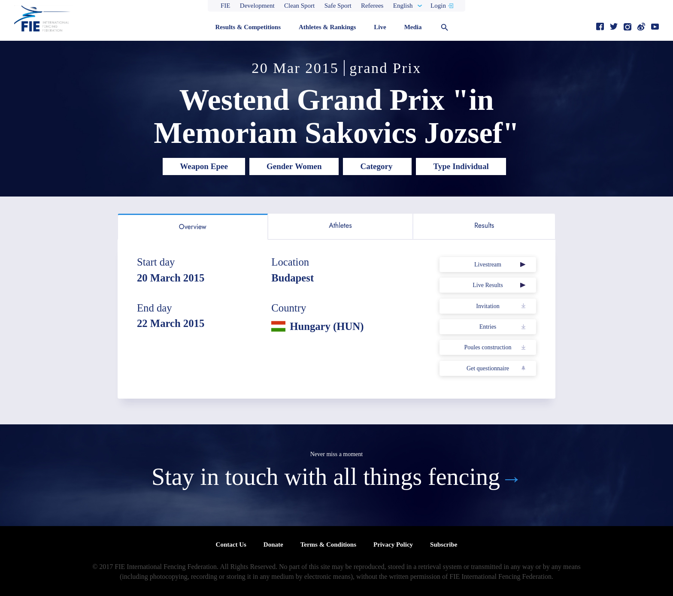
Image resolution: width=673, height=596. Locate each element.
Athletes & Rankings (327, 27)
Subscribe (443, 544)
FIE (225, 5)
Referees (372, 5)
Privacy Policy (393, 544)
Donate (273, 544)
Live (380, 27)
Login (438, 5)
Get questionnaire (488, 368)
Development (257, 5)
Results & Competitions (248, 27)
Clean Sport (299, 5)
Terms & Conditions (328, 544)
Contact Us (231, 544)
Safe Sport (338, 5)
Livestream (487, 264)
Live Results (488, 285)
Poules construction (487, 347)
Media (413, 27)
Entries (488, 327)
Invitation (487, 306)
